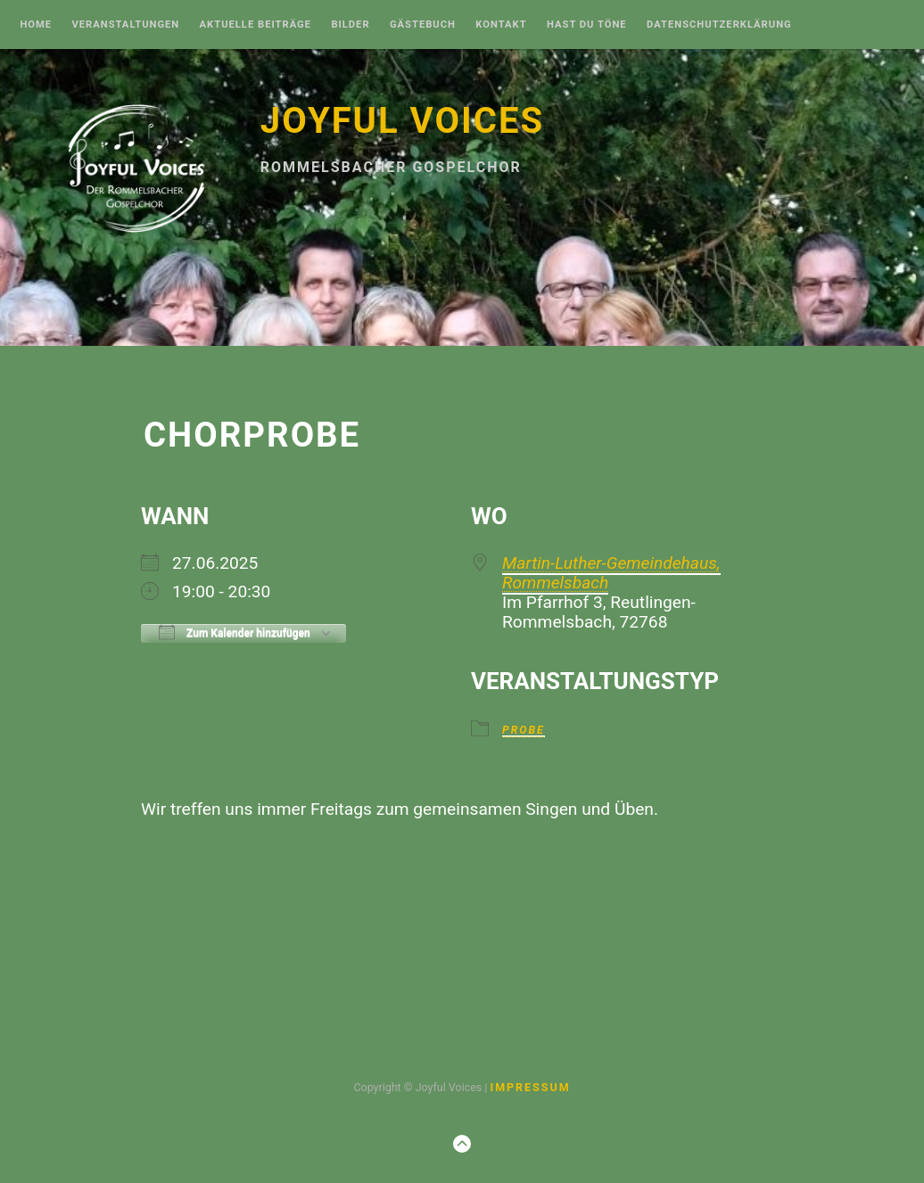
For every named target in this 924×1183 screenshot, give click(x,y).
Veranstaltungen (125, 25)
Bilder (350, 25)
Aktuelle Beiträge (255, 25)
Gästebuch (423, 25)
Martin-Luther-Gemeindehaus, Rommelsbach (611, 573)
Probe (523, 730)
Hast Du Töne (587, 25)
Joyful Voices (402, 121)
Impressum (530, 1087)
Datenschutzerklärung (719, 25)
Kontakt (500, 25)
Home (36, 25)
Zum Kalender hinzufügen (234, 632)
